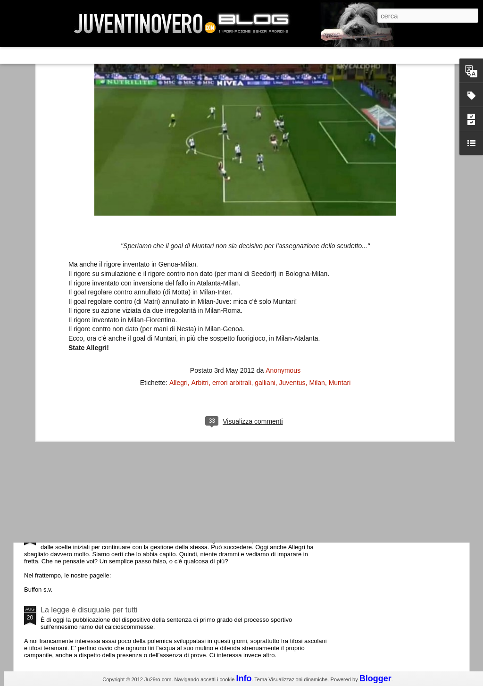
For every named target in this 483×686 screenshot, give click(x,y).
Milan (317, 269)
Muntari (340, 269)
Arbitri (200, 269)
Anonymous (283, 257)
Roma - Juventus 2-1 (76, 409)
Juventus (292, 269)
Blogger (375, 678)
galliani (265, 269)
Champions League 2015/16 (88, 450)
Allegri (178, 269)
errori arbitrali (231, 269)
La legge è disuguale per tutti (89, 610)
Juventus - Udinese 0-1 (79, 530)
